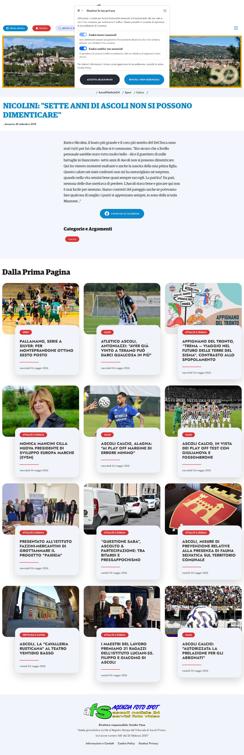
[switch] (83, 48)
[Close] (165, 11)
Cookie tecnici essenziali (102, 35)
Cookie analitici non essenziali (106, 49)
